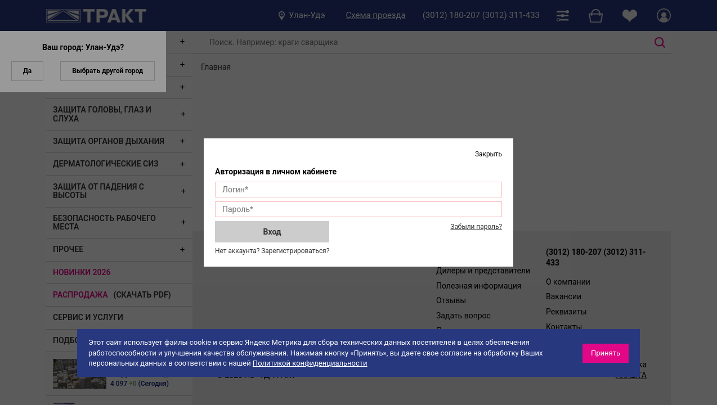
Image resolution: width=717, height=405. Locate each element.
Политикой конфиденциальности (310, 363)
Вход (272, 231)
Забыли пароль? (476, 227)
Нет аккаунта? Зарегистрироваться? (272, 251)
